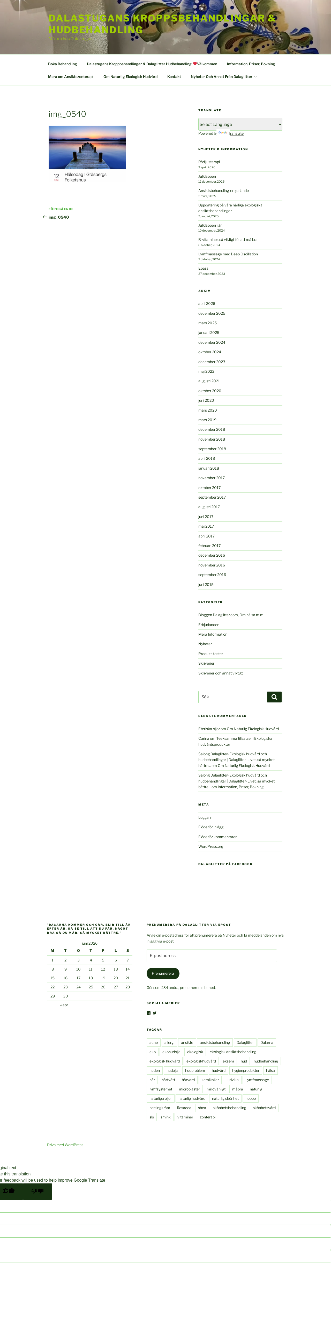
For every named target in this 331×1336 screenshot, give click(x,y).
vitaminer (185, 1117)
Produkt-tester (210, 653)
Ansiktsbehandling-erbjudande (223, 190)
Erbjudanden (208, 624)
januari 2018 (208, 468)
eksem (228, 1061)
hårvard (188, 1080)
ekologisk (195, 1052)
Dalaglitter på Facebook (225, 864)
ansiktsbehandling (215, 1042)
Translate (231, 133)
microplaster (189, 1089)
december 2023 (211, 362)
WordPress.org (210, 846)
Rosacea (184, 1107)
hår (152, 1080)
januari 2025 (208, 332)
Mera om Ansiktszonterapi (71, 76)
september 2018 (212, 449)
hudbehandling (266, 1061)
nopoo (250, 1098)
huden (154, 1070)
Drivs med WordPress (65, 1145)
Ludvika (232, 1080)
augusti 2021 (209, 381)
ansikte (187, 1042)
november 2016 (211, 565)
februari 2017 (209, 545)
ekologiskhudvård (201, 1061)
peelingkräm (159, 1107)
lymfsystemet (160, 1089)
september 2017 (212, 497)
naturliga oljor (160, 1098)
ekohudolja (171, 1052)
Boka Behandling (62, 64)
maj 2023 (206, 371)
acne (153, 1042)
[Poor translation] (37, 1191)
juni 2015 (206, 584)
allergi (169, 1042)
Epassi (203, 268)
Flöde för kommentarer (217, 837)
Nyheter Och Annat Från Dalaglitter (224, 76)
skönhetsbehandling (229, 1107)
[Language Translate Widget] (240, 124)
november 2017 (211, 478)
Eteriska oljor (209, 729)
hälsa (270, 1070)
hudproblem (195, 1070)
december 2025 (211, 313)
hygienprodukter (245, 1070)
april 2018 (206, 458)
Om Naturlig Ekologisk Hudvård (130, 76)
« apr (64, 1005)
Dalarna (266, 1042)
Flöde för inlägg (210, 827)
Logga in (205, 817)
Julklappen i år (210, 225)
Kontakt (174, 76)
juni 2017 (205, 516)
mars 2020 (207, 410)
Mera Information (212, 634)
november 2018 (211, 439)
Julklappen (207, 176)
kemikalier (210, 1080)
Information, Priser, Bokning (251, 64)
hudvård (218, 1070)
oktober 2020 (209, 391)
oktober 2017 (209, 487)
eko (152, 1052)
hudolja (172, 1070)
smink (166, 1117)
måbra (237, 1089)
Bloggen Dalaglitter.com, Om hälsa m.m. (231, 615)
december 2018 (211, 429)
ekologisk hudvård (164, 1061)
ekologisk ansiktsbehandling (233, 1052)
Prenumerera (163, 973)
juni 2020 (206, 400)
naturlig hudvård (191, 1098)
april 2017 (206, 536)
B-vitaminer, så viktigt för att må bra (228, 239)
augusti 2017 (209, 507)
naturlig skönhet (225, 1098)
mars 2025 (207, 323)
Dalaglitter (245, 1042)
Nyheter (205, 644)
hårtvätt (168, 1080)
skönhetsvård (264, 1107)
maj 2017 (206, 526)
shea (202, 1107)
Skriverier (206, 663)
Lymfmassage (257, 1080)
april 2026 (206, 303)
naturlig (256, 1089)
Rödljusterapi (209, 162)
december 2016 (211, 555)
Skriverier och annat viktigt (220, 673)
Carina (203, 738)
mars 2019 (207, 420)
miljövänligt (216, 1089)
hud (244, 1061)
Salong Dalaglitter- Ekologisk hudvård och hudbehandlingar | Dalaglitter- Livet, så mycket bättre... (236, 760)
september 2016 (212, 574)
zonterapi (207, 1117)
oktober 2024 (209, 352)
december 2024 (211, 342)
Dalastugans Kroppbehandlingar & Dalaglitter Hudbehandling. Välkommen (152, 64)
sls (151, 1117)
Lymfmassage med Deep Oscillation (228, 254)
